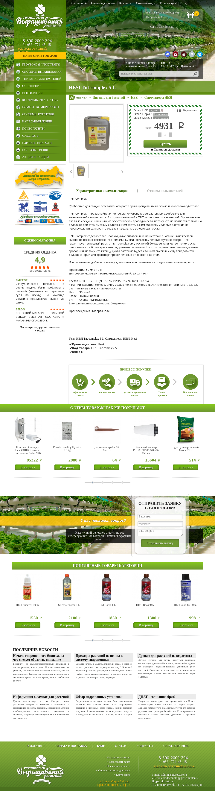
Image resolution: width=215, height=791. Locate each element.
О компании (79, 3)
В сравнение (190, 110)
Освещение (31, 85)
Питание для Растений (42, 78)
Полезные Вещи (35, 149)
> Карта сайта (122, 774)
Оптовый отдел (145, 3)
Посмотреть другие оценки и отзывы (40, 329)
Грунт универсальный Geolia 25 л (186, 449)
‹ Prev (71, 171)
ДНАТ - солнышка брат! (156, 697)
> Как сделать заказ (118, 761)
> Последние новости (117, 766)
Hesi (134, 338)
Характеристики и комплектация (102, 191)
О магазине (36, 745)
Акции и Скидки (35, 157)
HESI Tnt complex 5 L (89, 338)
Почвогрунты (33, 128)
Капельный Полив (37, 121)
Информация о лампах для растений (41, 697)
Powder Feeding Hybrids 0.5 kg (67, 449)
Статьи (120, 745)
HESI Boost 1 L (107, 604)
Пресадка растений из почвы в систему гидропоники (99, 657)
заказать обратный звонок (42, 50)
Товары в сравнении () (161, 26)
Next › (122, 171)
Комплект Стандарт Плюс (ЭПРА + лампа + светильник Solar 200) (28, 450)
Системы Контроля (38, 114)
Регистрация (168, 3)
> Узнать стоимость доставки (112, 770)
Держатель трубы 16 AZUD (106, 449)
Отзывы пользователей (165, 191)
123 (159, 134)
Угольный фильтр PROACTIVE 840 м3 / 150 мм (146, 450)
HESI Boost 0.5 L (146, 604)
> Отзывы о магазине (117, 757)
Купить (165, 144)
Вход (183, 3)
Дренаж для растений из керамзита (165, 656)
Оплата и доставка (103, 3)
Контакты (125, 3)
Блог (101, 745)
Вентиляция (32, 93)
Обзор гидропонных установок (99, 697)
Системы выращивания (42, 71)
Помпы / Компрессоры (40, 107)
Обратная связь (175, 745)
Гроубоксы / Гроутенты (41, 64)
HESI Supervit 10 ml (27, 604)
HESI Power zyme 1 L (67, 604)
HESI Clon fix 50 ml (185, 604)
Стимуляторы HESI (117, 338)
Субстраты (30, 135)
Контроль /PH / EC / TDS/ (40, 100)
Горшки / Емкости (37, 142)
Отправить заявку (160, 543)
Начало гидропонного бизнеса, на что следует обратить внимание (38, 657)
